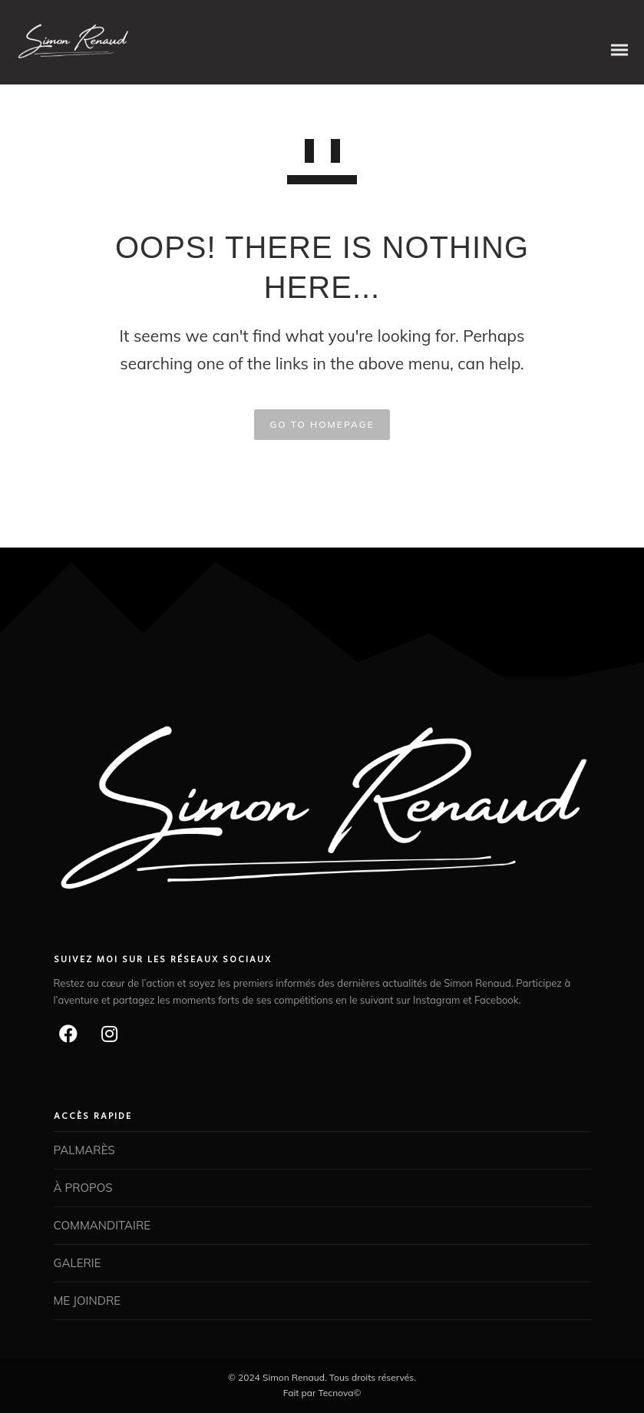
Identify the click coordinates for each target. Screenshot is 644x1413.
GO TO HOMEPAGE (321, 424)
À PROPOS (83, 1187)
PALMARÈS (84, 1150)
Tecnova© (339, 1392)
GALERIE (77, 1263)
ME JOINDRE (87, 1300)
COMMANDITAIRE (102, 1225)
